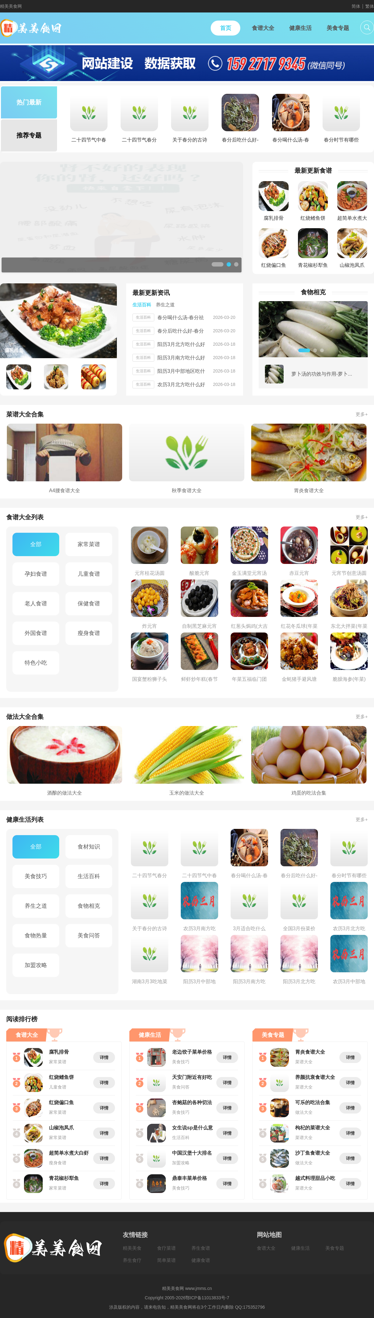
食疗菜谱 (166, 1248)
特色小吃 (36, 663)
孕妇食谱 (36, 574)
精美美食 (132, 1248)
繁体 (369, 6)
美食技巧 (36, 876)
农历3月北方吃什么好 (181, 384)
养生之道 (36, 906)
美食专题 (334, 1248)
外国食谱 (36, 633)
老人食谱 (36, 603)
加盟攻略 (36, 965)
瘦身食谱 (89, 633)
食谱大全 (266, 1248)
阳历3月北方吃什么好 (181, 344)
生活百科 (89, 876)
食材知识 (89, 847)
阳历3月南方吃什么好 (181, 357)
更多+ (362, 414)
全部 (35, 544)
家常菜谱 (89, 544)
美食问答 (89, 935)
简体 (356, 6)
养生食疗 (132, 1260)
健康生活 (300, 1248)
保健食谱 (89, 603)
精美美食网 (11, 6)
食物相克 (89, 906)
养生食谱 (200, 1248)
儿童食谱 (89, 574)
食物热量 (36, 935)
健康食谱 (200, 1260)
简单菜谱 (166, 1260)
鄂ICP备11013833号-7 (207, 1297)
